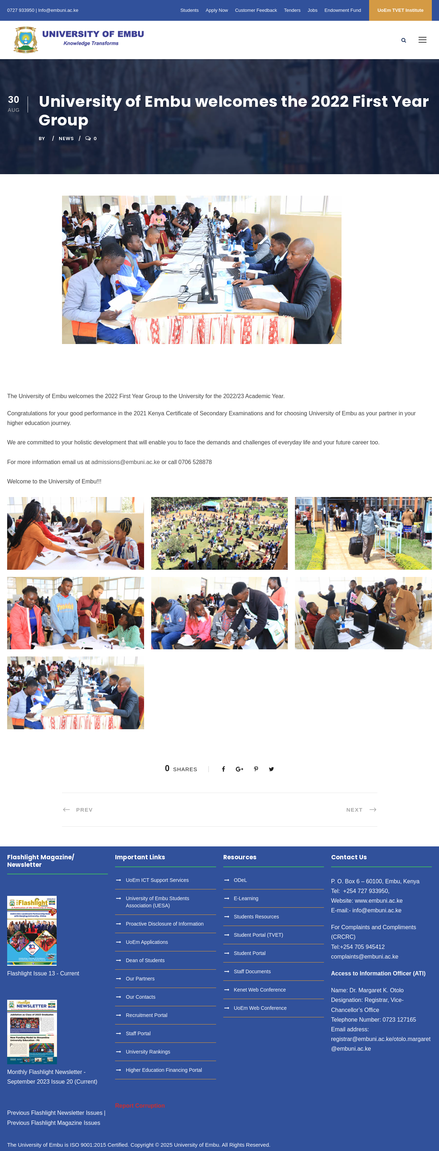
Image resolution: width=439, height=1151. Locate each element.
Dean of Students (145, 960)
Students (189, 10)
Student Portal (250, 953)
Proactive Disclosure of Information (165, 924)
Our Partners (140, 979)
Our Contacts (140, 997)
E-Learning (246, 898)
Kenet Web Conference (260, 990)
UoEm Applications (147, 942)
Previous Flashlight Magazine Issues (53, 1123)
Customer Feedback (256, 10)
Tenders (292, 10)
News (66, 138)
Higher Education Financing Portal (164, 1070)
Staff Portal (138, 1033)
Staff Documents (252, 971)
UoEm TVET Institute (400, 10)
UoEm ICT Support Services (157, 880)
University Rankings (148, 1052)
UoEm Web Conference (260, 1008)
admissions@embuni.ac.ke (125, 462)
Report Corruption (140, 1106)
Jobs (312, 10)
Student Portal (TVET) (258, 935)
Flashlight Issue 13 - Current (43, 973)
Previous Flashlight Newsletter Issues (54, 1113)
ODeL (240, 880)
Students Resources (256, 917)
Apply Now (217, 10)
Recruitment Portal (146, 1015)
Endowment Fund (343, 10)
